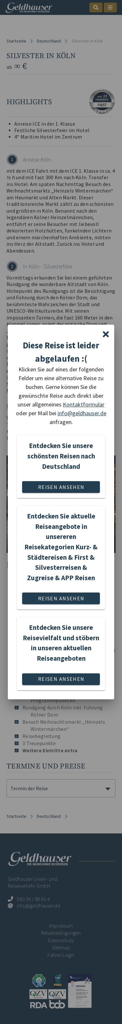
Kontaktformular (83, 404)
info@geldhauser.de (82, 413)
